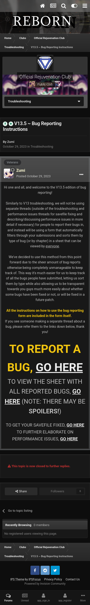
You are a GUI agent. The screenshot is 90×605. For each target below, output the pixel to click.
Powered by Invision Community (45, 583)
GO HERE (59, 367)
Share (21, 491)
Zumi (10, 142)
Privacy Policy (53, 579)
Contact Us (73, 579)
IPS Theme (17, 579)
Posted (33, 176)
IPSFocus (35, 579)
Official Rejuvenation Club (45, 77)
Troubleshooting (41, 146)
